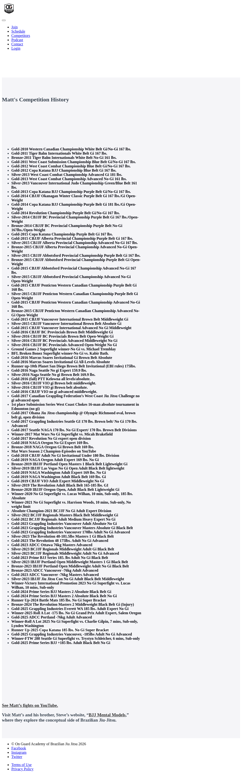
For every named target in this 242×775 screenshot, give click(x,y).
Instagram (18, 752)
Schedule (18, 31)
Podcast (17, 40)
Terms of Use (21, 765)
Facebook (18, 748)
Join (14, 27)
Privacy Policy (22, 769)
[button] (4, 20)
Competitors (20, 36)
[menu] (121, 38)
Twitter (16, 757)
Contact (17, 44)
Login (15, 48)
